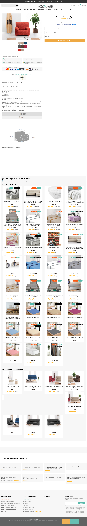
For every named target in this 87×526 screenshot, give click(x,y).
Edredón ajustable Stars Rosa (12, 247)
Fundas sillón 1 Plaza (27, 74)
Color (46, 28)
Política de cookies (28, 509)
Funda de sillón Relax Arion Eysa (54, 386)
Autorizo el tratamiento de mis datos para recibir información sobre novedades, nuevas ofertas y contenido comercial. (75, 509)
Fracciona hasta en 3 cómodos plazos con (65, 24)
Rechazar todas (74, 521)
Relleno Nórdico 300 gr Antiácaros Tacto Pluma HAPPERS (75, 202)
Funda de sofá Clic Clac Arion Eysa (33, 387)
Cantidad (47, 36)
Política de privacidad (29, 507)
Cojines (49, 9)
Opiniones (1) (14, 86)
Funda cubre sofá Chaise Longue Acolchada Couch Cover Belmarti (33, 202)
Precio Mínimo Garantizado (11, 56)
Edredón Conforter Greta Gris (33, 247)
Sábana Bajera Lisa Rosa (12, 358)
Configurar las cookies (53, 522)
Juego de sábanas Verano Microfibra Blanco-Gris (33, 225)
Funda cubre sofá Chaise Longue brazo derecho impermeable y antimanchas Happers (54, 295)
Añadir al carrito (65, 40)
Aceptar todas (66, 521)
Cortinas (41, 9)
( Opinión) (69, 18)
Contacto (25, 503)
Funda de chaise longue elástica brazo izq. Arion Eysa (54, 430)
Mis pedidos (47, 502)
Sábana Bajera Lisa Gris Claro (75, 337)
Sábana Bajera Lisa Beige (53, 317)
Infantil (64, 9)
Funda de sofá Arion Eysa (74, 406)
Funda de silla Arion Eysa (12, 386)
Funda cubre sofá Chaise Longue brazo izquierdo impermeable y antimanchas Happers (12, 225)
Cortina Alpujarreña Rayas (54, 358)
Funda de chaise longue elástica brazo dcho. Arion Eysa (33, 430)
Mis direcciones (48, 506)
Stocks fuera (5, 500)
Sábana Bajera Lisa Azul (33, 317)
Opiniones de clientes (28, 511)
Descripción (6, 86)
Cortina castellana (54, 247)
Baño (71, 9)
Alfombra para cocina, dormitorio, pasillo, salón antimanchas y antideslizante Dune (12, 318)
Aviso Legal (26, 505)
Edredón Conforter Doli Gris (12, 201)
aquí (67, 513)
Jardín (56, 9)
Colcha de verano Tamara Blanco (33, 358)
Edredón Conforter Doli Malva (74, 224)
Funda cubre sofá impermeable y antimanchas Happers (74, 295)
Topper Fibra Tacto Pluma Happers (54, 201)
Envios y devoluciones (7, 501)
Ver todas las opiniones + (9, 461)
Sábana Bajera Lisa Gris (54, 337)
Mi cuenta (46, 499)
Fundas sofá (78, 14)
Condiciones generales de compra (10, 503)
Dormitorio (18, 9)
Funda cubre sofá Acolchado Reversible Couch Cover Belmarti (12, 271)
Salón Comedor (30, 9)
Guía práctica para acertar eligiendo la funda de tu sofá (25, 181)
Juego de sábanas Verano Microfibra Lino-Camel (54, 225)
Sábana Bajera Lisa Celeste (12, 337)
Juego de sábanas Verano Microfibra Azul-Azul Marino (33, 271)
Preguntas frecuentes (7, 505)
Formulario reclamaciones (8, 507)
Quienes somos (27, 501)
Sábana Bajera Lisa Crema (33, 337)
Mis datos (46, 504)
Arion (24, 72)
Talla (46, 32)
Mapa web (3, 511)
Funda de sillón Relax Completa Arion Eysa (12, 430)
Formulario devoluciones (8, 509)
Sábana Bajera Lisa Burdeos (74, 317)
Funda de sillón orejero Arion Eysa (74, 387)
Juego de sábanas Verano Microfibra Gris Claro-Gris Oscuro (74, 271)
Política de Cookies (36, 521)
